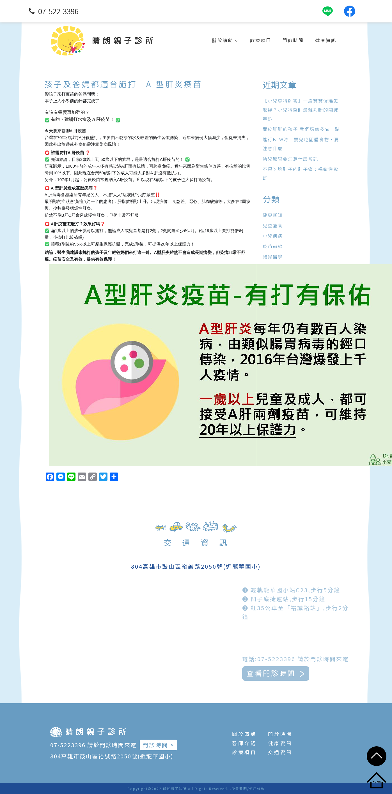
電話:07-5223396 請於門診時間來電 (311, 658)
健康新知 (273, 215)
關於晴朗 (225, 40)
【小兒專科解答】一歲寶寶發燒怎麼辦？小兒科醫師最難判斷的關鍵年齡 (300, 109)
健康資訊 (325, 40)
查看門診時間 (292, 673)
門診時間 (293, 40)
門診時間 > (158, 745)
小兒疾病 (273, 235)
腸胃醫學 (273, 256)
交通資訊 (280, 752)
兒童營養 (273, 225)
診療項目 (260, 40)
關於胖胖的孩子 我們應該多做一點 (301, 129)
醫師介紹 (244, 743)
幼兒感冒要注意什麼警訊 (290, 158)
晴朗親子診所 (124, 40)
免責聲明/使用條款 (248, 788)
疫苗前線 (273, 246)
